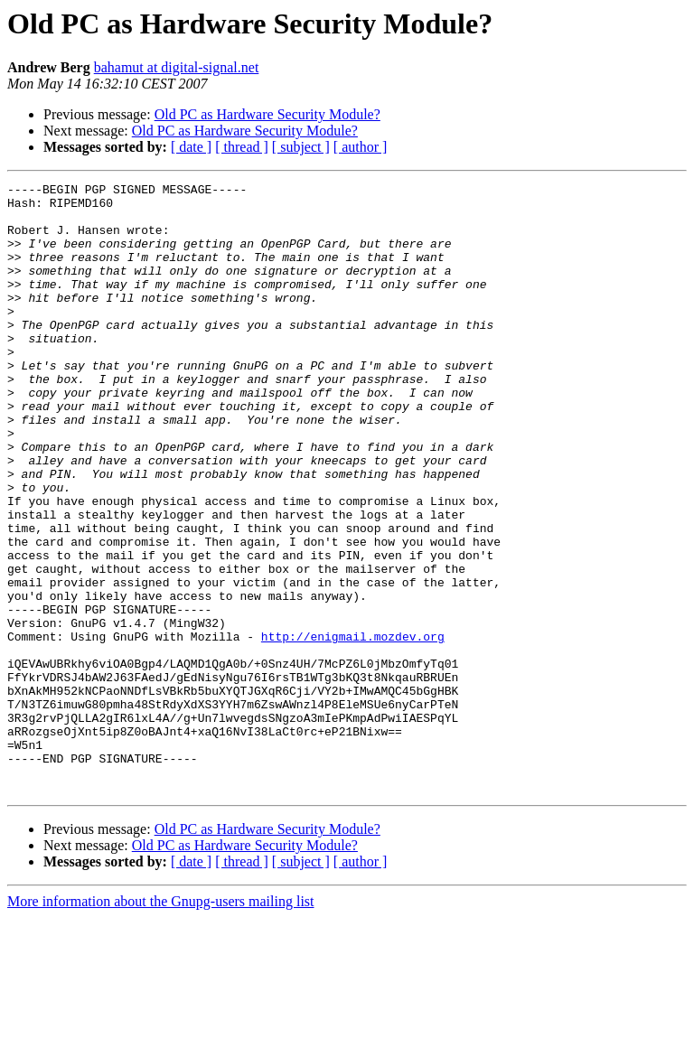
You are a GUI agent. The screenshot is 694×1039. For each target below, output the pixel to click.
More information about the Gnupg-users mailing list (160, 1023)
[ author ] (360, 146)
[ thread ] (241, 146)
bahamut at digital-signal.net (176, 67)
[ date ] (191, 146)
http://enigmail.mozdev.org (353, 728)
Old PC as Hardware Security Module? (267, 114)
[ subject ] (301, 146)
